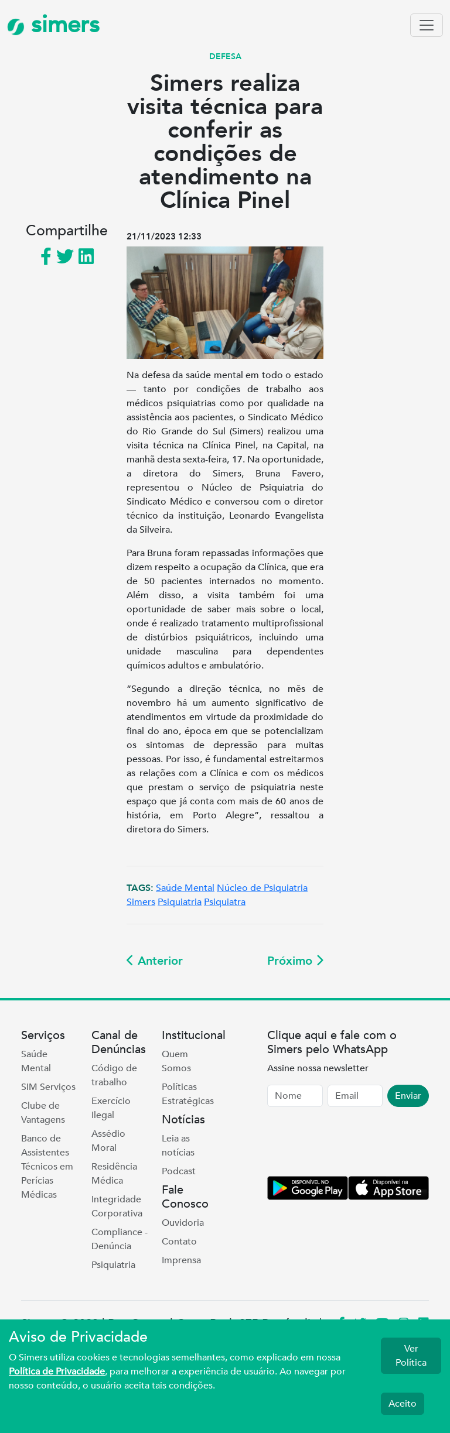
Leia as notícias (178, 1145)
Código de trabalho (114, 1075)
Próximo (295, 961)
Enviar (408, 1095)
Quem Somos (176, 1061)
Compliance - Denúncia (119, 1239)
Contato (179, 1241)
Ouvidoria (183, 1222)
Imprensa (181, 1260)
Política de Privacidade (57, 1371)
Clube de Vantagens (43, 1112)
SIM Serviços (48, 1087)
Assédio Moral (108, 1140)
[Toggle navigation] (426, 25)
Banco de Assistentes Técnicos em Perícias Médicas (47, 1166)
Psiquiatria (180, 902)
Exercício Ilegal (111, 1108)
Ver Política (411, 1355)
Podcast (179, 1171)
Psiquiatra (225, 902)
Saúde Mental (185, 888)
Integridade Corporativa (116, 1206)
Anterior (155, 961)
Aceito (402, 1403)
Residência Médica (114, 1173)
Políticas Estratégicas (188, 1094)
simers (53, 25)
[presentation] (356, 1144)
